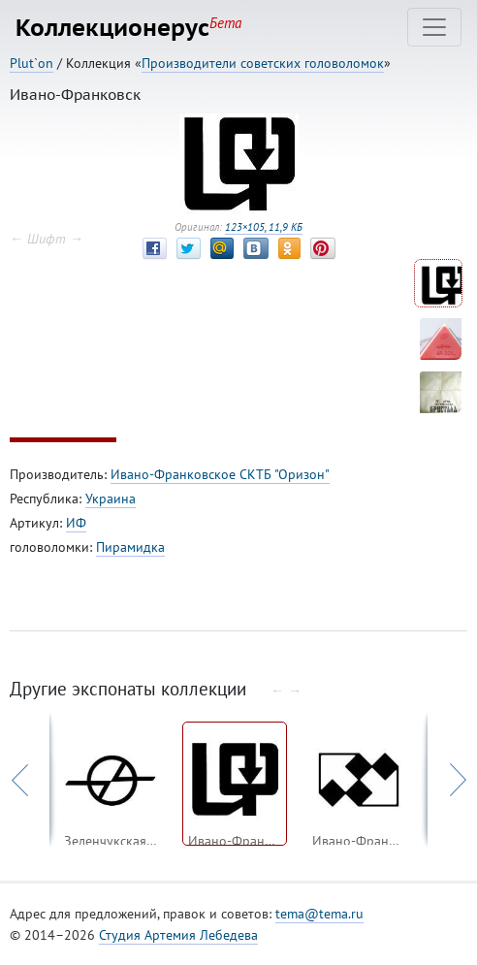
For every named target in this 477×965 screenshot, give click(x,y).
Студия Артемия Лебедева (178, 935)
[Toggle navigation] (434, 27)
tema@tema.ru (319, 913)
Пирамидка (130, 547)
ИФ (76, 522)
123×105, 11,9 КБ (263, 227)
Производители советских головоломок (263, 63)
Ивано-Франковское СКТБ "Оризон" (220, 474)
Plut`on (31, 63)
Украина (110, 498)
